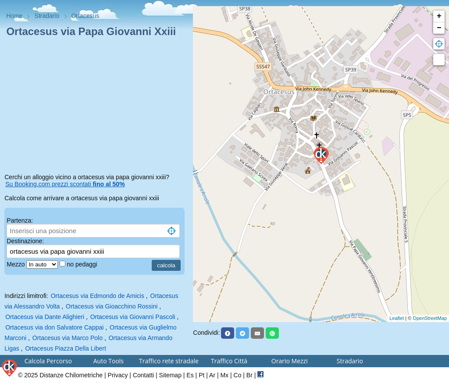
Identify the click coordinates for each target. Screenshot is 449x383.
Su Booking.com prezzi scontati (65, 184)
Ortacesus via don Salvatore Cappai (54, 327)
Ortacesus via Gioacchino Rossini (111, 306)
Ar (212, 375)
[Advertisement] (96, 107)
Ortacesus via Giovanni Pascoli (132, 316)
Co (238, 375)
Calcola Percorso (48, 361)
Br (249, 375)
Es (189, 375)
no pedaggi (83, 264)
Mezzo (16, 264)
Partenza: (20, 220)
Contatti (143, 375)
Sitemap (170, 375)
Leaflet (396, 318)
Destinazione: (25, 241)
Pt (201, 375)
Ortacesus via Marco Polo (67, 337)
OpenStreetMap (430, 318)
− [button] (439, 28)
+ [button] (439, 16)
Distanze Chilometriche (71, 375)
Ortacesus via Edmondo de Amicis (97, 295)
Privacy (118, 375)
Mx (224, 375)
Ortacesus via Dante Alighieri (44, 316)
